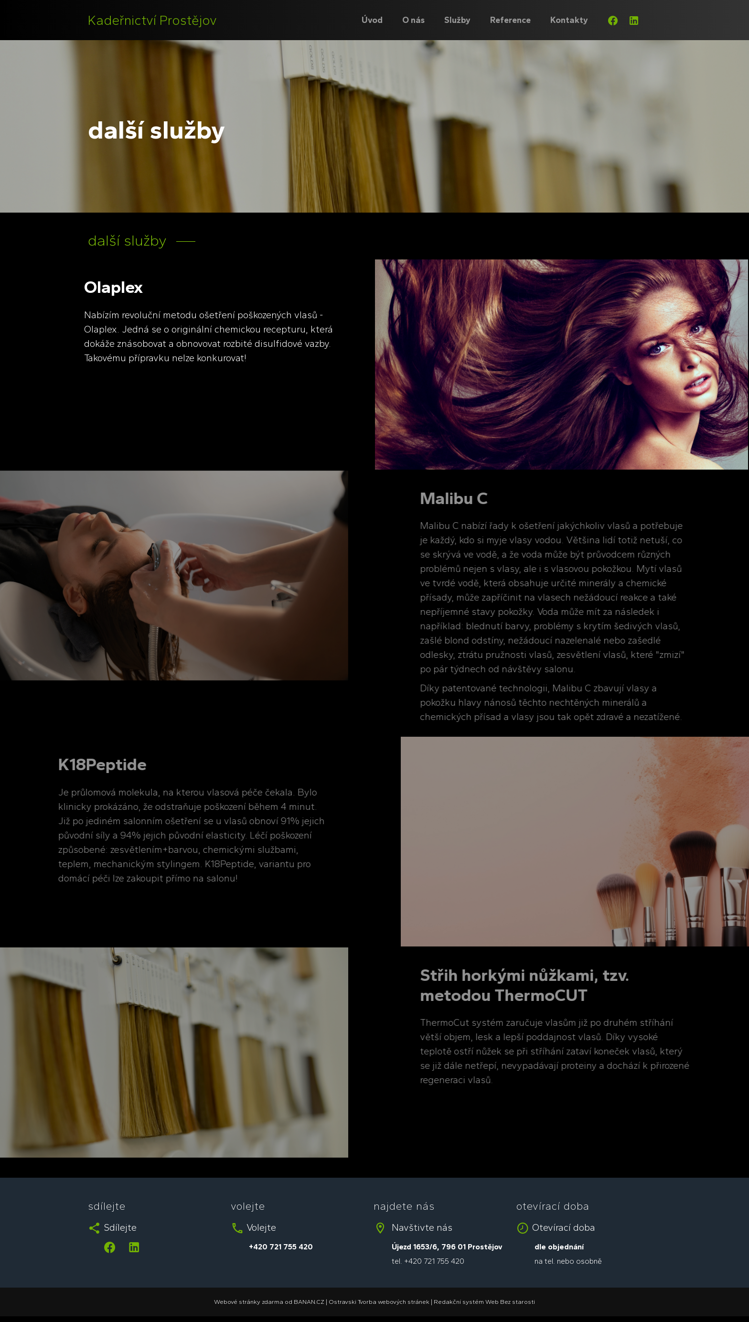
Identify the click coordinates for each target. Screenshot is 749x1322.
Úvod (372, 20)
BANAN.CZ (309, 1301)
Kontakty (569, 20)
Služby (457, 20)
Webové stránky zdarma (248, 1301)
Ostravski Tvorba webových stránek (379, 1301)
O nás (413, 20)
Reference (510, 20)
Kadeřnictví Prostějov (152, 20)
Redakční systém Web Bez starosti (484, 1301)
